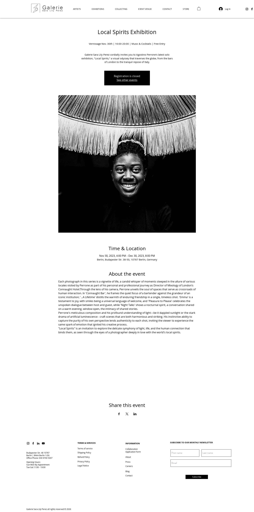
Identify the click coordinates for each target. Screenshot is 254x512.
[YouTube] (43, 443)
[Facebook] (252, 9)
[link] (198, 8)
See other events (127, 80)
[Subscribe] (196, 477)
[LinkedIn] (38, 443)
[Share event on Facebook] (119, 414)
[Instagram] (247, 9)
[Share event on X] (127, 414)
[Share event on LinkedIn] (135, 414)
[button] (186, 9)
